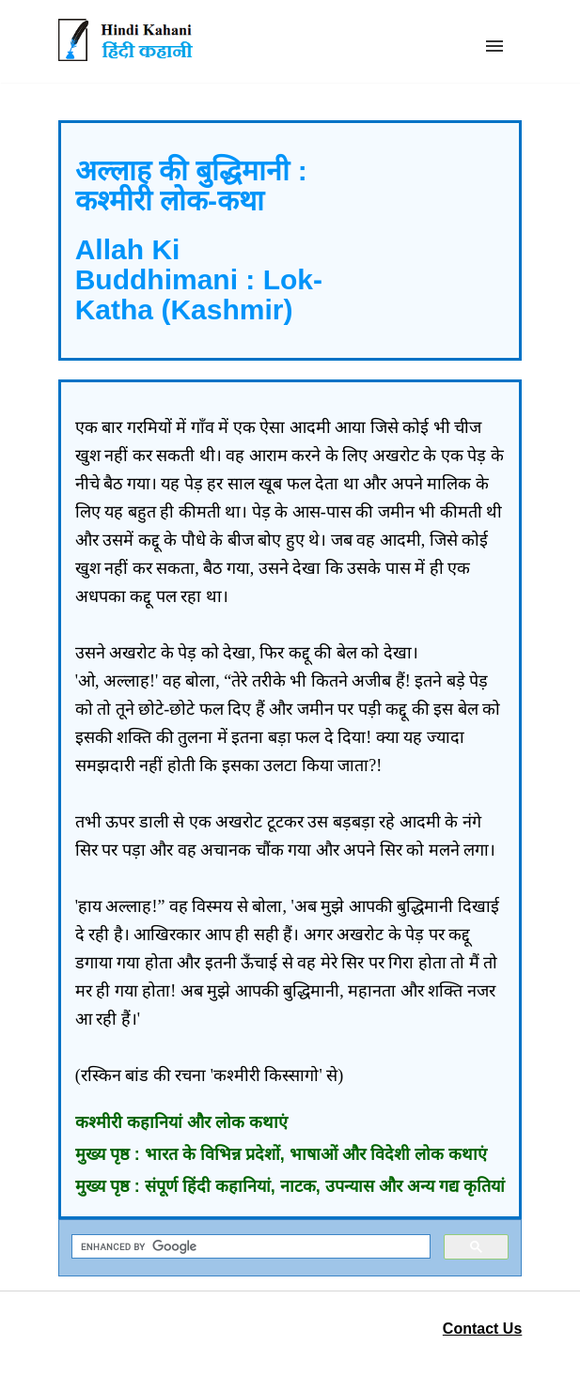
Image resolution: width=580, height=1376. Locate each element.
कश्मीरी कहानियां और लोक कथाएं (181, 1122)
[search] (249, 1247)
